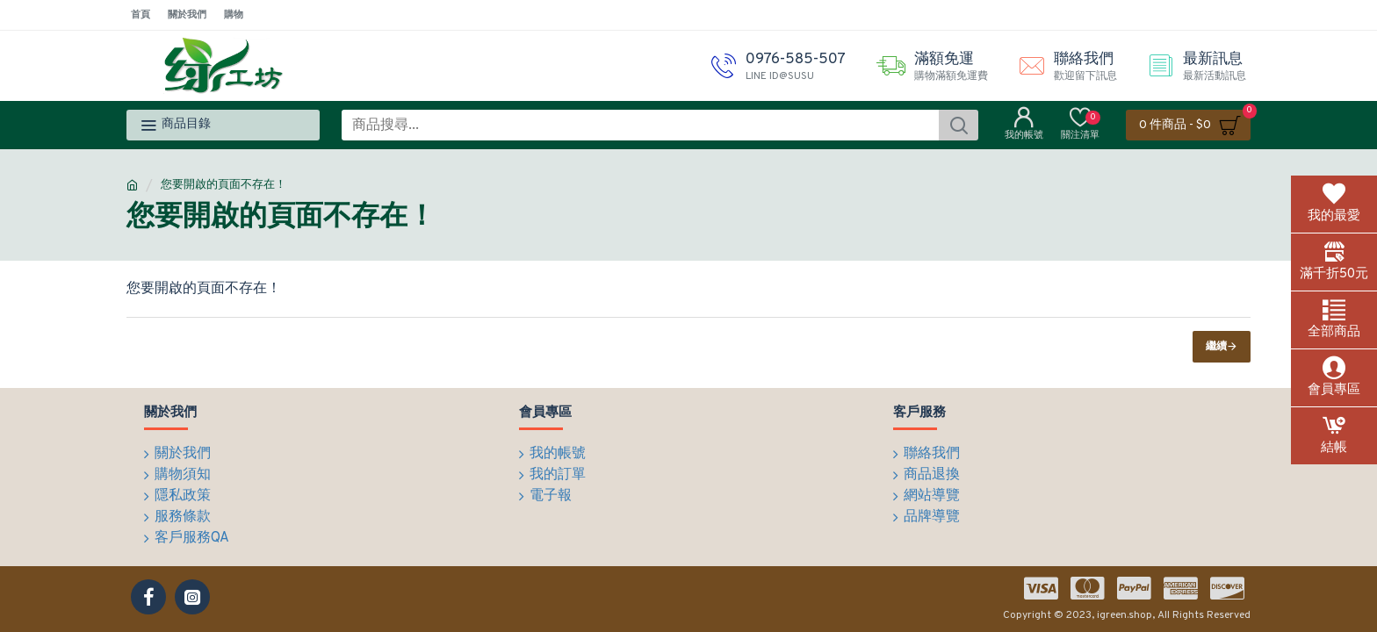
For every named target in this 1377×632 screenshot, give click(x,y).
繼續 (1216, 347)
